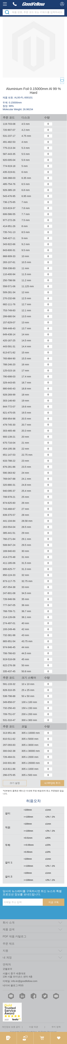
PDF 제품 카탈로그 (14, 936)
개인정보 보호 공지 (11, 1027)
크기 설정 (15, 783)
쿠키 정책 (56, 1027)
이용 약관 (33, 1027)
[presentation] (16, 909)
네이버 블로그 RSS (13, 985)
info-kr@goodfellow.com (24, 981)
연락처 (7, 964)
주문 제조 (8, 943)
